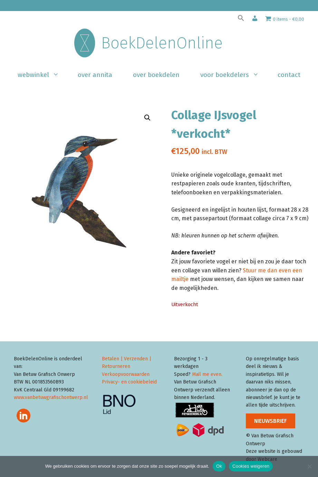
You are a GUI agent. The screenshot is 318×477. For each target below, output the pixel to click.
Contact (289, 75)
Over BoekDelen (156, 75)
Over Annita (95, 75)
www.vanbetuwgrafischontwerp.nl (51, 397)
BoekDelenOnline (162, 42)
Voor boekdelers (233, 75)
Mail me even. (207, 374)
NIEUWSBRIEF (270, 421)
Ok (219, 466)
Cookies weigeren (250, 466)
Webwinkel (42, 75)
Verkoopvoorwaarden (126, 374)
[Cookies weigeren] (309, 466)
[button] (241, 19)
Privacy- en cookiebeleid (129, 382)
